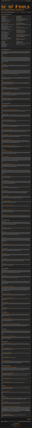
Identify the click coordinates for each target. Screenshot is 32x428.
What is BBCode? (3, 41)
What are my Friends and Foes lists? (20, 27)
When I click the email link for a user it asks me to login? (7, 29)
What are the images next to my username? (6, 27)
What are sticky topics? (3, 45)
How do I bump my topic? (4, 39)
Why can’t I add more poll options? (5, 34)
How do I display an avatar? (4, 28)
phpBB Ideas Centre (3, 403)
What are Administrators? (19, 16)
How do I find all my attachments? (20, 39)
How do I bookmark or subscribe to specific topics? (22, 35)
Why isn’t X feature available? (19, 42)
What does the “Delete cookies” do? (5, 21)
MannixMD (18, 423)
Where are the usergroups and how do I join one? (21, 18)
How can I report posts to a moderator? (5, 37)
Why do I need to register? (4, 16)
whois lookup (19, 407)
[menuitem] (6, 0)
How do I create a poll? (3, 33)
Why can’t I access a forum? (4, 35)
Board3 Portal (14, 425)
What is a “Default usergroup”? (19, 20)
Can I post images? (3, 43)
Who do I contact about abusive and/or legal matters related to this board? (23, 43)
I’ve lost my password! (3, 20)
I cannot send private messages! (20, 23)
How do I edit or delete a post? (4, 32)
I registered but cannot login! (4, 18)
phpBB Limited (20, 398)
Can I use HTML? (3, 42)
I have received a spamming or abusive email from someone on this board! (23, 24)
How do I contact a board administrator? (20, 44)
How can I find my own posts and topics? (20, 32)
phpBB (14, 126)
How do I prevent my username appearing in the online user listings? (8, 24)
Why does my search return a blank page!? (21, 31)
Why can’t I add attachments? (4, 36)
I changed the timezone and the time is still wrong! (7, 26)
